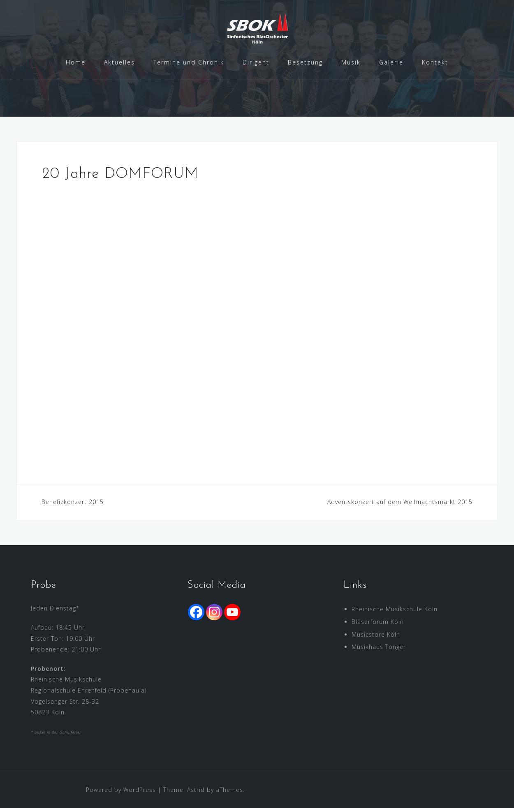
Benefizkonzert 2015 (73, 502)
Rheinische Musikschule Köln (395, 609)
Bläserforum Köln (378, 622)
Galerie (391, 62)
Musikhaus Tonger (379, 647)
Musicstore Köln (376, 634)
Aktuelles (119, 62)
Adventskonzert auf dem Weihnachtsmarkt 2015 (399, 502)
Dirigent (256, 62)
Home (76, 62)
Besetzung (305, 62)
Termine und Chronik (188, 62)
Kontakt (435, 62)
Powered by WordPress (121, 790)
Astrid (196, 790)
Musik (351, 62)
